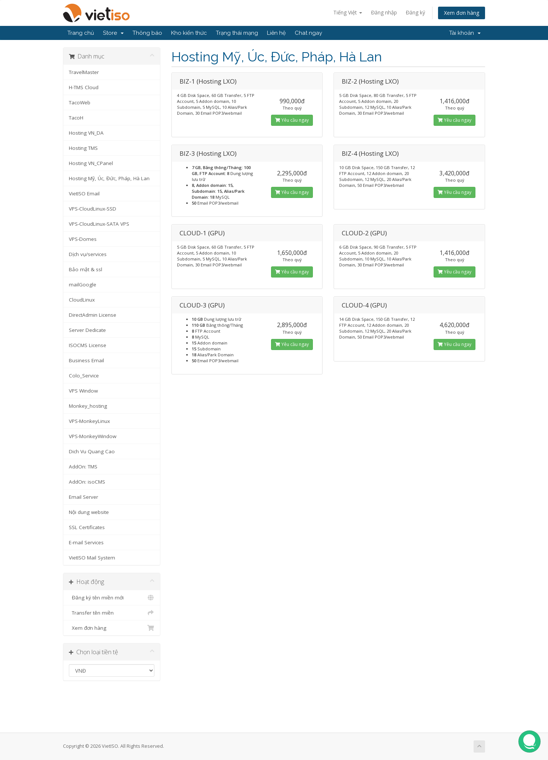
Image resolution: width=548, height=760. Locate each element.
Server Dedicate (87, 330)
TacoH (76, 117)
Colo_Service (84, 375)
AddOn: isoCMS (87, 481)
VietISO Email (84, 193)
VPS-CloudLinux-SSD (92, 208)
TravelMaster (84, 72)
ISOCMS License (87, 345)
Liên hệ (276, 33)
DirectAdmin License (92, 315)
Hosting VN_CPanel (91, 163)
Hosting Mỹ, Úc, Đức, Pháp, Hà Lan (109, 178)
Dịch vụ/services (88, 254)
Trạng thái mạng (237, 33)
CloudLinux (82, 299)
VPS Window (83, 390)
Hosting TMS (83, 148)
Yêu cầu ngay (292, 120)
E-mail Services (86, 542)
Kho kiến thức (189, 33)
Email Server (83, 497)
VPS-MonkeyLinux (89, 421)
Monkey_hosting (88, 406)
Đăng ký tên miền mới (111, 597)
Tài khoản (465, 33)
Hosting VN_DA (86, 133)
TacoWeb (79, 102)
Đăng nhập (384, 12)
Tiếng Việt (347, 12)
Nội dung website (89, 512)
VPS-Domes (83, 239)
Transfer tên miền (111, 612)
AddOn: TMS (83, 466)
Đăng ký (415, 12)
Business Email (86, 360)
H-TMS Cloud (83, 87)
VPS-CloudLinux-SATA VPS (99, 224)
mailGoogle (82, 284)
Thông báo (147, 33)
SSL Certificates (87, 527)
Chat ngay (308, 33)
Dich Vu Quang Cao (92, 451)
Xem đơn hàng (461, 12)
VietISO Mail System (92, 557)
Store (113, 33)
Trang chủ (80, 33)
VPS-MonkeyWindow (92, 436)
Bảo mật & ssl (85, 269)
